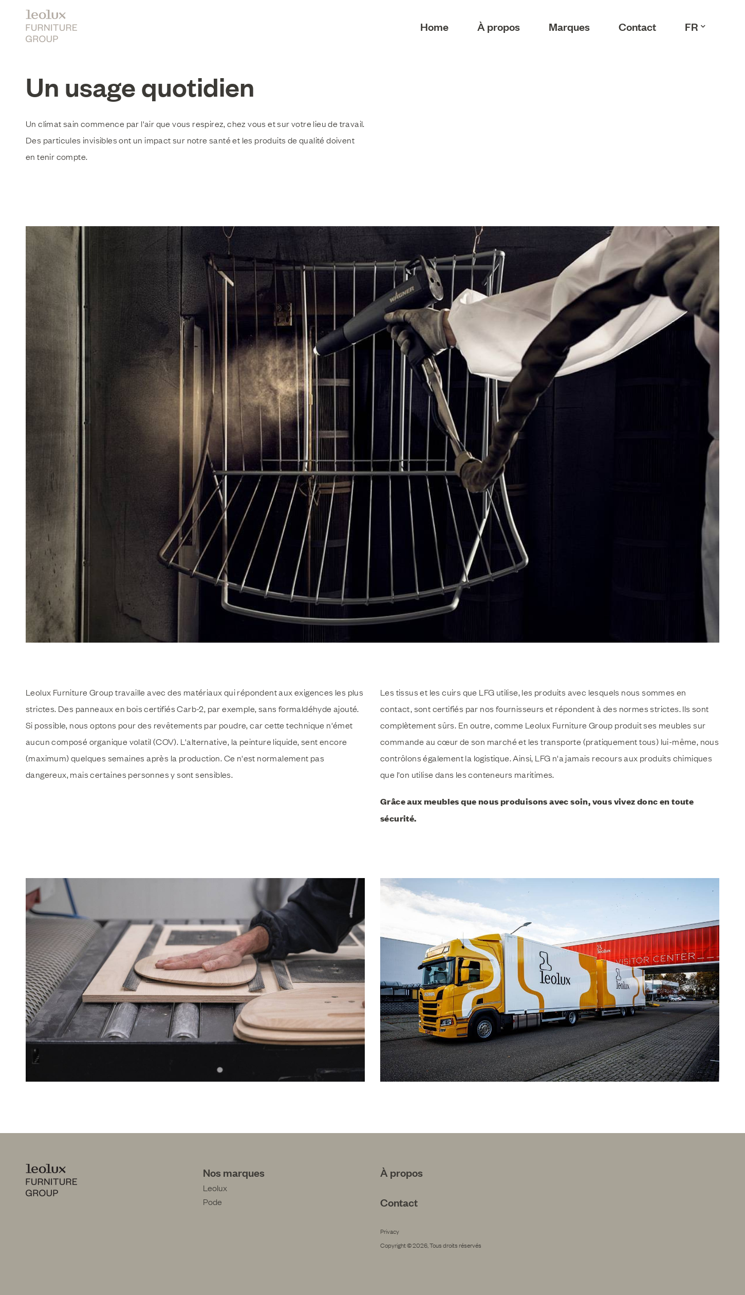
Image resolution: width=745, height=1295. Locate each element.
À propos (498, 26)
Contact (637, 26)
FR (695, 26)
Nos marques (234, 1172)
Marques (569, 26)
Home (434, 26)
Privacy (389, 1231)
